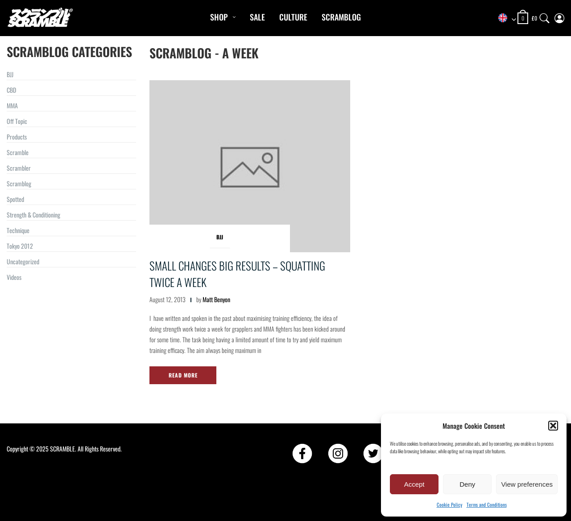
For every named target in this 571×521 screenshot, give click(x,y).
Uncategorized (23, 261)
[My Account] (559, 16)
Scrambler (19, 167)
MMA (12, 105)
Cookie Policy (449, 504)
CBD (11, 89)
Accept (414, 484)
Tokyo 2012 (20, 245)
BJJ (10, 74)
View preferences (527, 484)
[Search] (545, 16)
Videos (14, 277)
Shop (219, 17)
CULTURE (293, 17)
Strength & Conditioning (33, 214)
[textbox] (504, 18)
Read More (183, 375)
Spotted (15, 199)
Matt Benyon (216, 299)
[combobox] (504, 18)
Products (17, 136)
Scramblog (341, 17)
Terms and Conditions (487, 504)
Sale (257, 17)
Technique (18, 230)
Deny (467, 484)
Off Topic (17, 121)
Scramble (18, 152)
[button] (553, 425)
